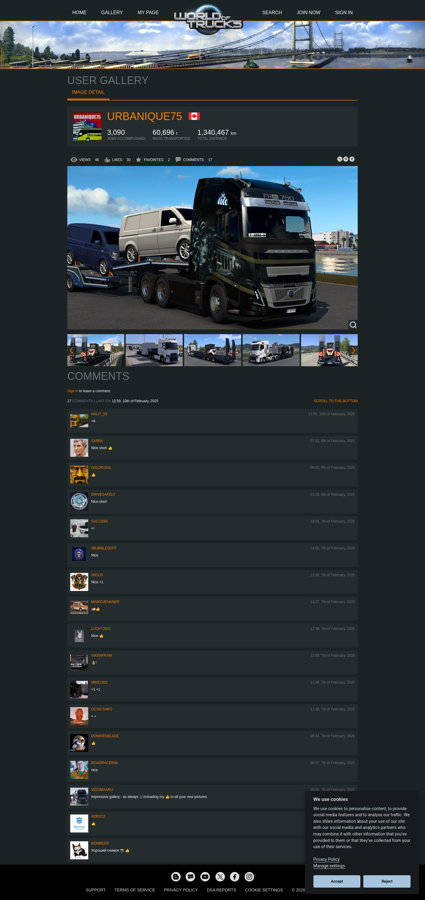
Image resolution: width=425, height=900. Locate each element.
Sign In (344, 12)
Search (272, 12)
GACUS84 (99, 521)
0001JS (97, 575)
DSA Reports (221, 890)
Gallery (112, 12)
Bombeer (100, 843)
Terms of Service (135, 890)
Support (96, 890)
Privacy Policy (181, 890)
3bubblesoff (104, 548)
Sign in (72, 391)
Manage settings (329, 865)
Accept (337, 881)
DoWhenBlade (105, 736)
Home (79, 12)
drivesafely (103, 494)
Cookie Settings (264, 890)
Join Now (308, 12)
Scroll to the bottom (336, 401)
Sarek (97, 441)
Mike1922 (99, 682)
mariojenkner (105, 602)
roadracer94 (104, 763)
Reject (387, 881)
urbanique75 (144, 116)
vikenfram (101, 655)
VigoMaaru (102, 790)
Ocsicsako (101, 709)
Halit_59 (99, 414)
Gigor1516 (101, 468)
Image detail (88, 92)
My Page (148, 12)
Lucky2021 (101, 629)
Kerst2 (98, 816)
